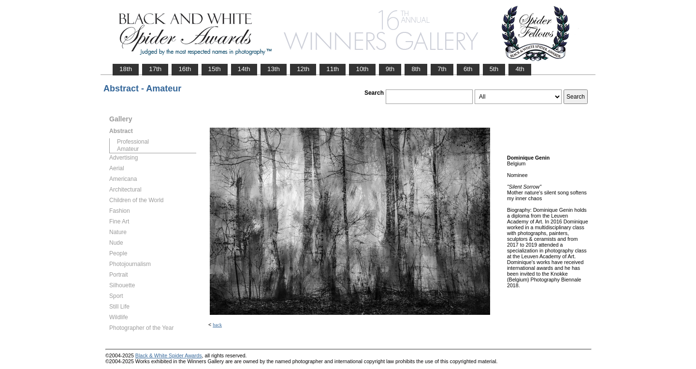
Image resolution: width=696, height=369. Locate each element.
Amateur (128, 149)
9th (390, 69)
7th (442, 69)
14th (244, 69)
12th (303, 69)
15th (214, 69)
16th (184, 69)
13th (273, 69)
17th (155, 69)
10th (362, 69)
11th (332, 69)
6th (468, 69)
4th (520, 69)
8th (416, 69)
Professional (133, 141)
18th (125, 69)
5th (494, 69)
